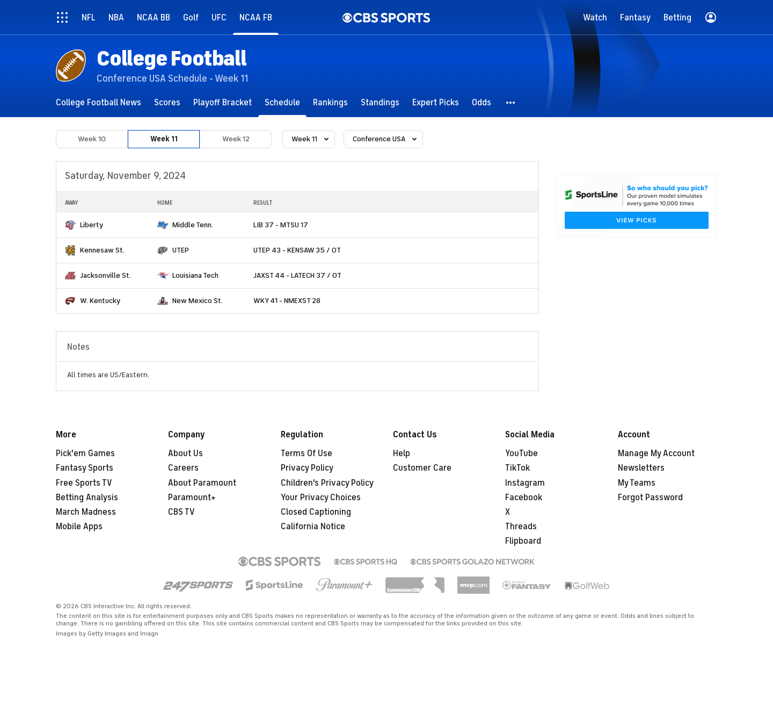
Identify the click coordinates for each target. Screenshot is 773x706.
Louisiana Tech (195, 275)
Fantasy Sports (84, 468)
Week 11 (164, 138)
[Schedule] (282, 102)
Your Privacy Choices (321, 497)
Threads (521, 526)
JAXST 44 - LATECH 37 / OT (297, 275)
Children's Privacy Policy (327, 483)
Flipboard (523, 541)
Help (401, 453)
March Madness (86, 512)
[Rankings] (330, 102)
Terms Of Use (306, 453)
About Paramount (202, 483)
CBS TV (181, 512)
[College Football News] (98, 102)
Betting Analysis (87, 497)
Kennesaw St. (102, 250)
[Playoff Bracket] (222, 102)
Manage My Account (656, 453)
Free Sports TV (84, 483)
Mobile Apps (79, 526)
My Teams (636, 483)
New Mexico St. (197, 300)
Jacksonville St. (105, 275)
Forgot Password (650, 497)
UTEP (180, 250)
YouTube (521, 453)
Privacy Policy (307, 468)
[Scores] (167, 102)
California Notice (313, 526)
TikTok (517, 468)
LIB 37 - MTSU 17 (280, 224)
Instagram (525, 483)
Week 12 (236, 138)
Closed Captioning (316, 512)
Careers (183, 468)
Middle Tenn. (192, 224)
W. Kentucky (100, 300)
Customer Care (422, 468)
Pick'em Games (85, 453)
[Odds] (481, 102)
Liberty (91, 224)
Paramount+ (192, 497)
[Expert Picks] (435, 102)
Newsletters (641, 468)
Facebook (523, 497)
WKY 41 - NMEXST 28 (286, 300)
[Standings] (380, 102)
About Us (185, 453)
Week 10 (92, 138)
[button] (511, 102)
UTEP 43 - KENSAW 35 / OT (297, 250)
